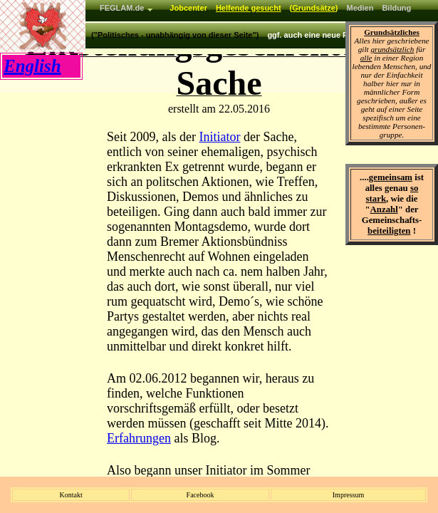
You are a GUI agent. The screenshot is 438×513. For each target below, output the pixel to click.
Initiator (219, 137)
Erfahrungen (139, 438)
